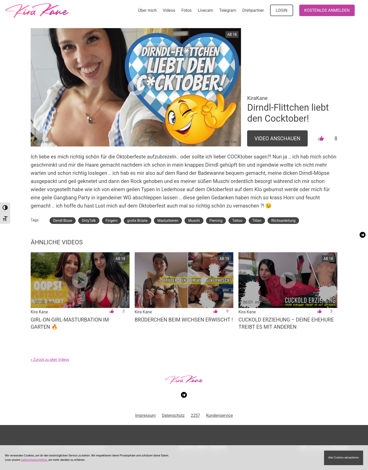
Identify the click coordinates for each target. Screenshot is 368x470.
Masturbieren (168, 221)
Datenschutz (173, 415)
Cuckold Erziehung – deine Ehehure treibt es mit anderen (286, 323)
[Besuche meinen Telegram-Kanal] (362, 235)
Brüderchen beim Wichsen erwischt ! (184, 320)
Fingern (112, 221)
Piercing (216, 221)
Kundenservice (219, 415)
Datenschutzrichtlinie (34, 460)
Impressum (145, 415)
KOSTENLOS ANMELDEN (327, 10)
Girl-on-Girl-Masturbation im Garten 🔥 (70, 323)
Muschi (194, 221)
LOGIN (282, 10)
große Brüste (137, 221)
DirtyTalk (89, 221)
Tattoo (237, 221)
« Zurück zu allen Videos (50, 360)
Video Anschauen (278, 138)
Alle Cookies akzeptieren (343, 457)
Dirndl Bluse (62, 221)
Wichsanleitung (283, 221)
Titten (256, 221)
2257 (195, 415)
